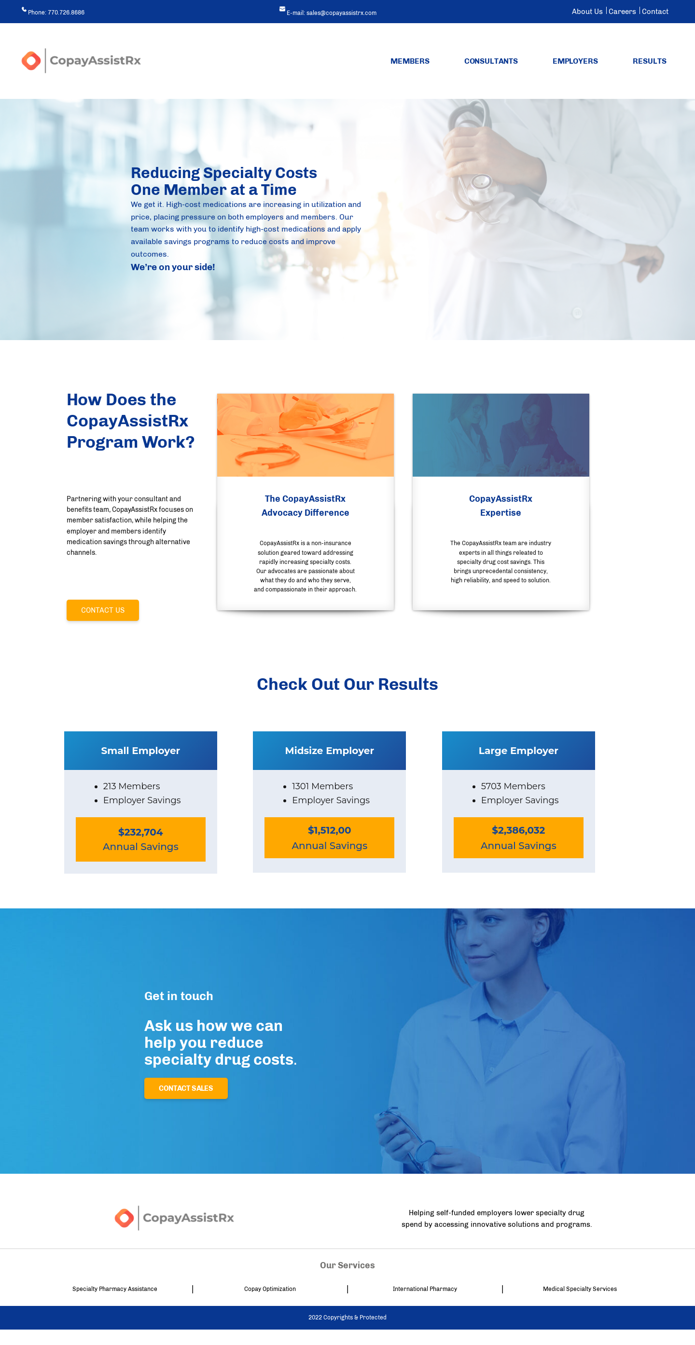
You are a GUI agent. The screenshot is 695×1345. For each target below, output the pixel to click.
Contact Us (103, 610)
